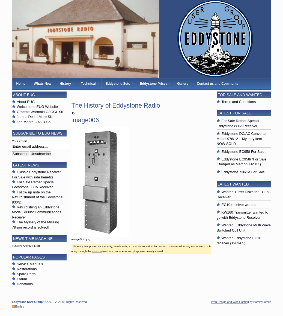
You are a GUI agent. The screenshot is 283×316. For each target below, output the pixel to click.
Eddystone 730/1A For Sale (243, 172)
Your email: (20, 141)
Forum (22, 279)
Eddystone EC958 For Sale (243, 152)
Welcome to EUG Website (37, 107)
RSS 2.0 (97, 251)
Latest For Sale (234, 113)
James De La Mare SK (35, 117)
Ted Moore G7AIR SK (34, 122)
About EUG (26, 102)
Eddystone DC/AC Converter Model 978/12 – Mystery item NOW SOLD (242, 139)
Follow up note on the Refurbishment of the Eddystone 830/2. (37, 197)
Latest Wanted (233, 184)
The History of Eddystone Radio (116, 105)
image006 (85, 120)
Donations (25, 284)
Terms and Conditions (239, 102)
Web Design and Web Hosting (230, 301)
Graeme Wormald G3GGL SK (40, 112)
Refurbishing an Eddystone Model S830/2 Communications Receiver (36, 212)
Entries (19, 306)
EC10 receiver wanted (239, 205)
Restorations (27, 269)
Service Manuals (30, 264)
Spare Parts (26, 274)
